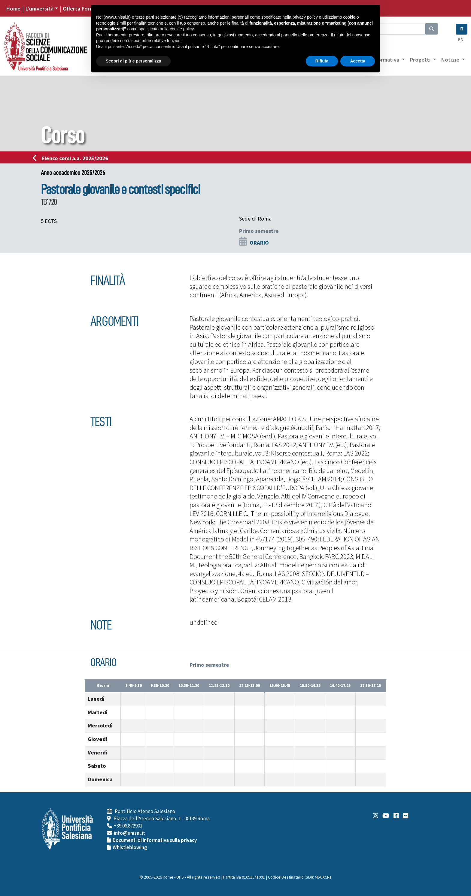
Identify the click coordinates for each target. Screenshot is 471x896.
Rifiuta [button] (322, 61)
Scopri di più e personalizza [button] (133, 61)
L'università (39, 9)
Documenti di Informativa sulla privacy (155, 840)
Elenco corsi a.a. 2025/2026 (72, 158)
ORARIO (259, 243)
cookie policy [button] (181, 28)
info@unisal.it (129, 833)
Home (13, 9)
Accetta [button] (357, 61)
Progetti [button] (421, 60)
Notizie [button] (450, 60)
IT (461, 29)
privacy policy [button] (305, 17)
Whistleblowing (130, 847)
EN (460, 40)
